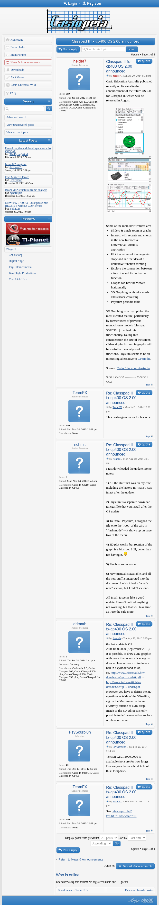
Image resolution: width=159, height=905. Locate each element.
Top (148, 384)
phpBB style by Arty (133, 900)
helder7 (79, 61)
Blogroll (11, 249)
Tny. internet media (20, 267)
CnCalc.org (15, 255)
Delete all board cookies (139, 890)
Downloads (17, 70)
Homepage (16, 39)
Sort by (132, 838)
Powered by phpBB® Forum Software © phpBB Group (147, 900)
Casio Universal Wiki (23, 85)
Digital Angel (17, 261)
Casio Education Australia (133, 368)
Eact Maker (17, 77)
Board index (65, 890)
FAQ (13, 93)
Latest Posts (28, 140)
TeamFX (80, 393)
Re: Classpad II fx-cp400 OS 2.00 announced (121, 397)
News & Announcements (25, 62)
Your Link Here (18, 279)
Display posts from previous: (91, 838)
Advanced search (16, 117)
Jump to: (109, 865)
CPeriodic (144, 358)
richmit (79, 444)
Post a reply (70, 49)
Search (28, 101)
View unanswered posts (20, 124)
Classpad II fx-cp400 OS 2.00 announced (106, 41)
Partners (28, 218)
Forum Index (18, 47)
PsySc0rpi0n (80, 732)
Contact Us (81, 890)
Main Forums (18, 54)
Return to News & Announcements (80, 859)
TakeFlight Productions (22, 273)
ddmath (79, 624)
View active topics (17, 132)
